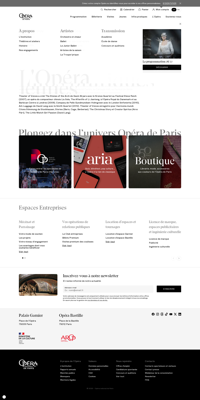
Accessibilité (94, 369)
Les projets (25, 237)
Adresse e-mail (70, 288)
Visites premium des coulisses (77, 241)
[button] (4, 397)
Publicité (153, 242)
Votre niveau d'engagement (33, 241)
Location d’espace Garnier (119, 233)
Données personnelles (98, 366)
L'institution (65, 366)
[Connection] (161, 9)
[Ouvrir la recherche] (109, 9)
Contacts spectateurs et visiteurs (160, 366)
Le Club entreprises (72, 233)
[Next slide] (179, 258)
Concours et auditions (126, 373)
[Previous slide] (173, 258)
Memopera (65, 376)
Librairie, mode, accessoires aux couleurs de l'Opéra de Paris (155, 170)
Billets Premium (70, 237)
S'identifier (169, 3)
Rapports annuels (68, 369)
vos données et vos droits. (97, 300)
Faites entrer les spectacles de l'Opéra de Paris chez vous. (45, 170)
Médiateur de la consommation (159, 373)
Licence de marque (159, 238)
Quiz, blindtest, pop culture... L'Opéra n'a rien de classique (100, 170)
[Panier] (144, 9)
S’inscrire (169, 289)
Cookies (92, 376)
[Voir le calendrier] (128, 9)
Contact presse (152, 369)
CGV (90, 373)
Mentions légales (68, 379)
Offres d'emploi (123, 366)
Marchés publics (67, 373)
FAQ (147, 379)
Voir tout (23, 251)
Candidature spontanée (126, 369)
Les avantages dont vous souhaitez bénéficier (32, 246)
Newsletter (150, 376)
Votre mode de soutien (31, 233)
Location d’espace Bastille (119, 237)
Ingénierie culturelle (159, 246)
